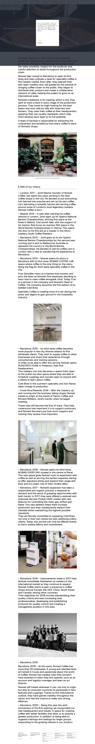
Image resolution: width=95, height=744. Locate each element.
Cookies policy (69, 735)
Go (31, 738)
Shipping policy (57, 733)
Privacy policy (69, 733)
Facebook (44, 735)
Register (20, 738)
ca (43, 741)
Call (43, 737)
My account (57, 737)
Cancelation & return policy (60, 735)
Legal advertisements (71, 737)
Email (43, 739)
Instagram (44, 733)
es (47, 741)
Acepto (39, 40)
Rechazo (40, 42)
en (45, 741)
